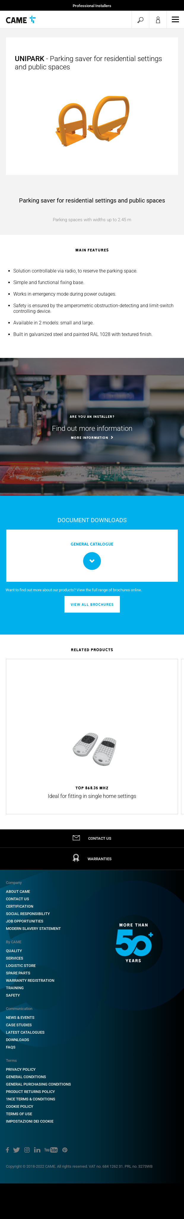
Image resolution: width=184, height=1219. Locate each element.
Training (15, 988)
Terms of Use (19, 1114)
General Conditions (26, 1077)
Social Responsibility (28, 914)
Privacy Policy (21, 1069)
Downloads (17, 1040)
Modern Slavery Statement (33, 928)
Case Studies (19, 1025)
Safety (13, 995)
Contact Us (17, 899)
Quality (14, 951)
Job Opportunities (24, 921)
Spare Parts (18, 973)
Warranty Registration (30, 980)
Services (14, 958)
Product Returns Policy (30, 1091)
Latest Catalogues (25, 1032)
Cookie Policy (19, 1106)
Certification (19, 906)
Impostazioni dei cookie (29, 1121)
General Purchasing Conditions (38, 1084)
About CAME (18, 891)
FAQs (10, 1047)
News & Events (20, 1017)
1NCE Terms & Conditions (30, 1099)
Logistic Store (21, 965)
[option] (92, 302)
